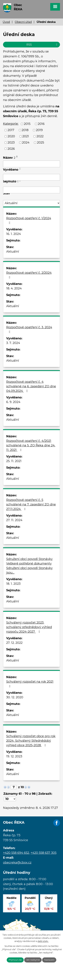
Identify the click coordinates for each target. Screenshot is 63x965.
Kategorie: (10, 124)
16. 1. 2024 (13, 234)
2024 (25, 142)
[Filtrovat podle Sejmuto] (31, 190)
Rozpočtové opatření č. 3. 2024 (29, 329)
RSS (42, 44)
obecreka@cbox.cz (17, 862)
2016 (41, 124)
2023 (11, 142)
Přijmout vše (15, 960)
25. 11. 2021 (14, 461)
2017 (11, 130)
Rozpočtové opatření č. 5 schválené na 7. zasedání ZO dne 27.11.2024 (31, 504)
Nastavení (49, 960)
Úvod (6, 22)
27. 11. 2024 (14, 520)
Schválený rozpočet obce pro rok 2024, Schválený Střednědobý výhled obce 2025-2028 (30, 740)
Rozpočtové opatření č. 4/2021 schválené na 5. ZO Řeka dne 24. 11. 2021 (30, 445)
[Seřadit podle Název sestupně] (17, 157)
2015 (27, 124)
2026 (11, 148)
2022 (40, 136)
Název (9, 158)
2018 (25, 130)
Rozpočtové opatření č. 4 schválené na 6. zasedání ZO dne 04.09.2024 (31, 386)
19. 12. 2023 (14, 756)
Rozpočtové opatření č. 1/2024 (28, 220)
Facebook (56, 823)
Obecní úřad (23, 22)
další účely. (43, 941)
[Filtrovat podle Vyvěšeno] (31, 177)
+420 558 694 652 (16, 853)
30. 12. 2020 (14, 697)
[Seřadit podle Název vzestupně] (17, 156)
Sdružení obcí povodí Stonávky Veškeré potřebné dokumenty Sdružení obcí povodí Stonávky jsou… (29, 565)
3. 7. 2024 (13, 343)
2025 (40, 142)
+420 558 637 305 (43, 853)
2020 (11, 136)
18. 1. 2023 (13, 584)
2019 (39, 130)
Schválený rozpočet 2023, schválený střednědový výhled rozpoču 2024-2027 (29, 627)
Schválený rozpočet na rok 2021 (29, 684)
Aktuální (12, 251)
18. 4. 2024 (14, 288)
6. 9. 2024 (13, 402)
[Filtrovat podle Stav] (31, 203)
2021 (25, 136)
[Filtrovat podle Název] (31, 164)
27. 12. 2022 (14, 643)
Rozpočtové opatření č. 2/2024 (29, 275)
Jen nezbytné (33, 960)
